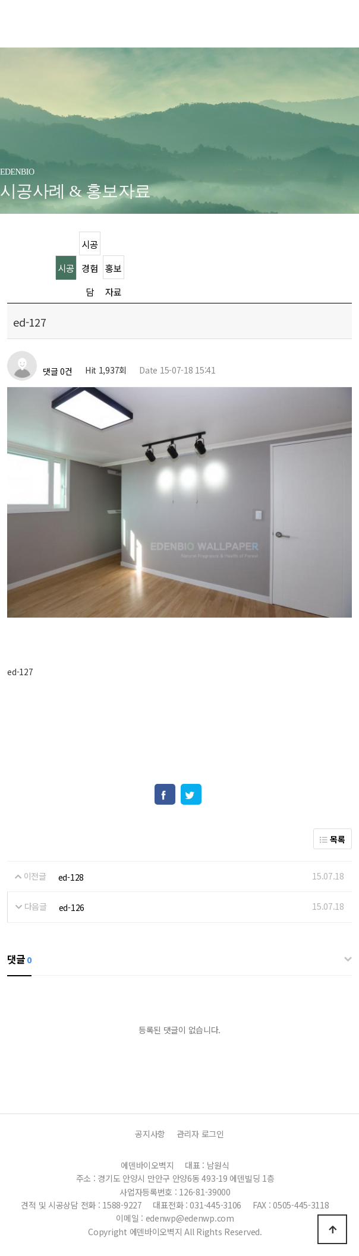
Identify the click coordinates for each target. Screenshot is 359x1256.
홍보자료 (113, 270)
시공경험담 (89, 247)
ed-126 (71, 907)
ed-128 (71, 877)
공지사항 (150, 1134)
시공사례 (66, 270)
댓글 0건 (58, 372)
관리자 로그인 (200, 1134)
